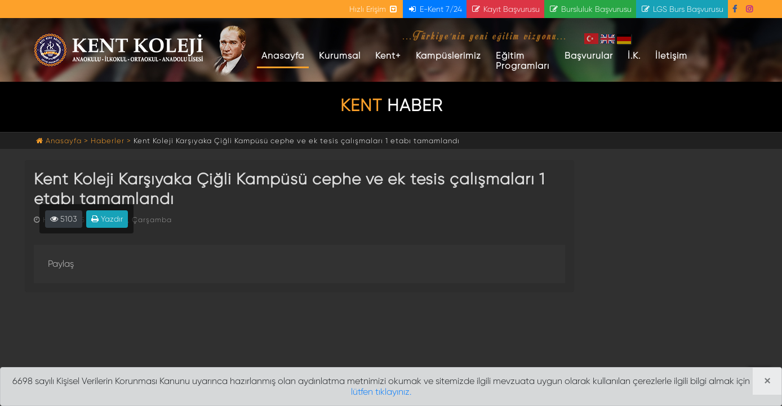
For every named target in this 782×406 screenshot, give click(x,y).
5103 (63, 218)
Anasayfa (285, 55)
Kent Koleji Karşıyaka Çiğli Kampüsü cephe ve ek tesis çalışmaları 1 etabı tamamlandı (297, 140)
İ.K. (634, 55)
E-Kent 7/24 (434, 9)
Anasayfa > (63, 140)
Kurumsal (340, 55)
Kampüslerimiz (448, 55)
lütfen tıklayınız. (381, 391)
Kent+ (388, 55)
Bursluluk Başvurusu (590, 9)
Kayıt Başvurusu (505, 9)
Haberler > (111, 140)
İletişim (671, 55)
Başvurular (589, 55)
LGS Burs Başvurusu (682, 9)
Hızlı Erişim (373, 9)
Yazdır (107, 218)
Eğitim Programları (522, 60)
